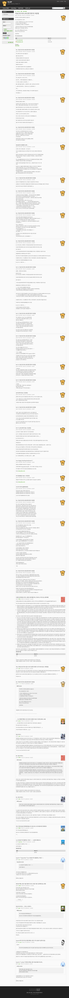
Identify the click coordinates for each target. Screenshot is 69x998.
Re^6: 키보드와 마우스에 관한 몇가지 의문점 (26, 407)
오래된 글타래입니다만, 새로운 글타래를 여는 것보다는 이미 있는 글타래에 (32, 597)
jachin (19, 720)
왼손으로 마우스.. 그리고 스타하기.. (24, 906)
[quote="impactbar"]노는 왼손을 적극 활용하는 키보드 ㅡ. (30, 858)
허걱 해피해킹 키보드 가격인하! (23, 476)
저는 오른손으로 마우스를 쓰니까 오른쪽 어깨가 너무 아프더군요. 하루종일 (32, 667)
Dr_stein (20, 942)
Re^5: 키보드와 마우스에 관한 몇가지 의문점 (26, 380)
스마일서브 (38, 990)
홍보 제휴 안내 (10, 42)
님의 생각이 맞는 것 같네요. (22, 393)
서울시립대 (38, 989)
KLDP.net (27, 8)
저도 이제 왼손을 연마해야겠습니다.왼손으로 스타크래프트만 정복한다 (31, 826)
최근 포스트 (6, 14)
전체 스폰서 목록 (29, 992)
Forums (18, 11)
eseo (19, 859)
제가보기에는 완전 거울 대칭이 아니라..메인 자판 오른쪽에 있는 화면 (31, 884)
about (58, 1)
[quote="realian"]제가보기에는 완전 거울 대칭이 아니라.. (29, 962)
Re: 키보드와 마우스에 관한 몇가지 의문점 (25, 50)
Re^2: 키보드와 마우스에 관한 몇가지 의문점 (26, 178)
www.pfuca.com (21, 471)
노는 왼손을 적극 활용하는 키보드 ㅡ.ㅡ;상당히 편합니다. (28, 840)
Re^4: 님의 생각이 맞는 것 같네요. (23, 428)
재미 (21, 11)
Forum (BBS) (6, 8)
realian (19, 885)
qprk (19, 908)
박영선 (19, 828)
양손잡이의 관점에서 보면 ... (22, 145)
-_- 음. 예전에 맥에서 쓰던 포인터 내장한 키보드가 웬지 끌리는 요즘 (31, 719)
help (65, 1)
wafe (19, 668)
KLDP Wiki (20, 8)
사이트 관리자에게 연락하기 (37, 992)
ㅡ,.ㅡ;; (19, 683)
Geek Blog (13, 8)
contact (61, 1)
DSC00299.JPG (20, 42)
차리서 (19, 599)
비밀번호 (4, 25)
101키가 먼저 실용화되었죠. (22, 487)
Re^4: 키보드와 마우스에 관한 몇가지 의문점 (26, 364)
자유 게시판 (25, 11)
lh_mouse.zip (20, 40)
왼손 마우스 (18, 734)
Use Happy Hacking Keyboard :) (24, 460)
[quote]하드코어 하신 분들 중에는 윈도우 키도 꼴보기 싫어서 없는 (30, 940)
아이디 (4, 22)
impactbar (20, 841)
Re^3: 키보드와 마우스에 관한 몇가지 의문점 (26, 336)
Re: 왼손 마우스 (19, 756)
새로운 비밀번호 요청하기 (8, 31)
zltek (19, 736)
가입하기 (5, 29)
